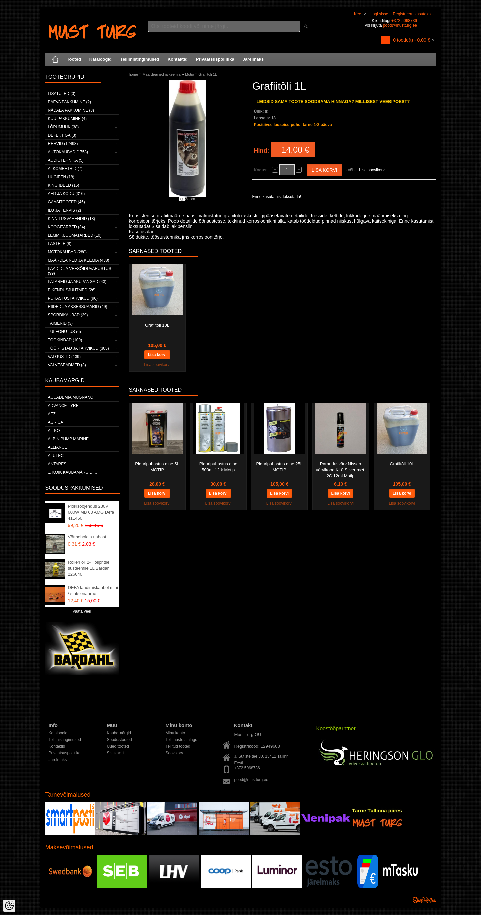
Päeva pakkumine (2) (69, 102)
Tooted (74, 59)
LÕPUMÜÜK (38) (63, 127)
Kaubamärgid (119, 733)
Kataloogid (100, 59)
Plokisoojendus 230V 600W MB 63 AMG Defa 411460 (91, 512)
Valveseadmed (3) (67, 365)
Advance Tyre (63, 405)
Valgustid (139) (64, 356)
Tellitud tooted (178, 746)
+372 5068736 (404, 20)
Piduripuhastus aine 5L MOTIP (157, 466)
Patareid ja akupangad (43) (77, 281)
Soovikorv (174, 753)
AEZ (52, 414)
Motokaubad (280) (67, 252)
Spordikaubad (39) (68, 315)
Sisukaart (115, 753)
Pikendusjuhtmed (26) (72, 290)
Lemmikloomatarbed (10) (75, 235)
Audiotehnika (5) (66, 160)
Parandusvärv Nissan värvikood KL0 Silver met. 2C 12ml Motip (340, 469)
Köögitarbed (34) (66, 227)
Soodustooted (119, 739)
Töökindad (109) (65, 340)
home (133, 74)
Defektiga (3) (62, 135)
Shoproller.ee (424, 900)
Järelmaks (253, 59)
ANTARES (57, 464)
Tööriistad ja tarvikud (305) (78, 348)
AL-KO (54, 430)
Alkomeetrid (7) (65, 168)
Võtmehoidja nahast (87, 536)
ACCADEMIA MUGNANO (71, 397)
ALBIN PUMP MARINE (68, 439)
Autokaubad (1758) (68, 152)
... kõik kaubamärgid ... (72, 472)
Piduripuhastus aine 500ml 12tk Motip (218, 466)
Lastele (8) (60, 243)
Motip (189, 74)
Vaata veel (82, 611)
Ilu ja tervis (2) (64, 210)
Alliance (57, 447)
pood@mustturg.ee (400, 25)
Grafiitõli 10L (157, 325)
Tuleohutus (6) (64, 331)
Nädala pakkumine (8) (71, 110)
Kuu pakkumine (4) (67, 118)
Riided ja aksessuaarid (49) (77, 306)
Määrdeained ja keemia (161, 74)
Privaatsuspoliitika (215, 59)
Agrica (55, 422)
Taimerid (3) (60, 323)
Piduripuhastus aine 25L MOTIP (279, 466)
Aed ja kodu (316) (66, 193)
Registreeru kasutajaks (413, 14)
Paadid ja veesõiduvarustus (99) (79, 271)
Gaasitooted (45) (66, 202)
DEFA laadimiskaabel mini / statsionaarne (93, 590)
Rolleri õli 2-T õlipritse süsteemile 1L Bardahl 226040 (89, 568)
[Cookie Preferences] (9, 906)
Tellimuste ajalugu (181, 739)
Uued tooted (118, 746)
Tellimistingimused (139, 59)
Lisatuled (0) (61, 93)
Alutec (56, 455)
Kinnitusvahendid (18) (71, 218)
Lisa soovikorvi (372, 170)
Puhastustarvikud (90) (73, 298)
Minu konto (175, 733)
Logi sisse (379, 14)
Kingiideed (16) (63, 185)
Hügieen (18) (61, 177)
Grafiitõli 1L (207, 74)
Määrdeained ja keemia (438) (78, 260)
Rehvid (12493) (63, 143)
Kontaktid (178, 59)
